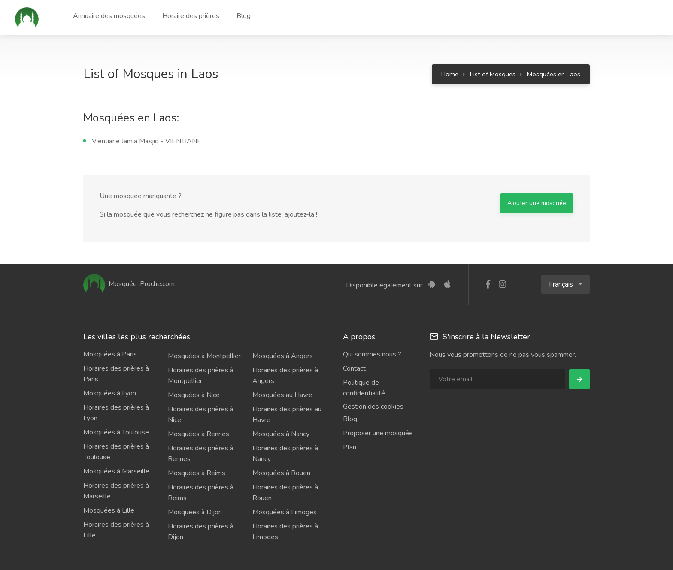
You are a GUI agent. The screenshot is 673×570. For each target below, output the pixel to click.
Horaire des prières (190, 16)
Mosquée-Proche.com (129, 284)
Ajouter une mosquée (536, 203)
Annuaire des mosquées (109, 16)
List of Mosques (492, 74)
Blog (243, 16)
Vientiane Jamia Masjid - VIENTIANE (146, 141)
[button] (565, 284)
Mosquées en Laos (553, 74)
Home (449, 74)
